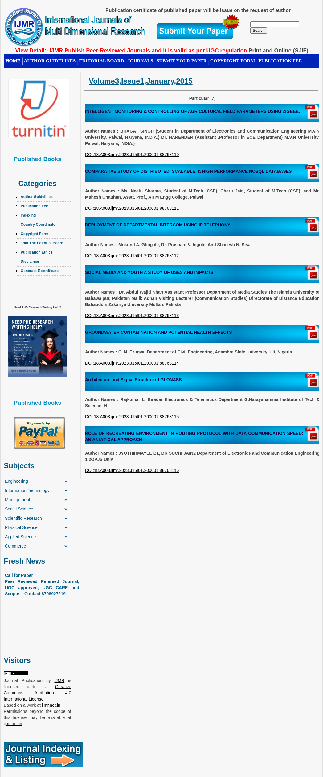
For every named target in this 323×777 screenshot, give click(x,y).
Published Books (37, 159)
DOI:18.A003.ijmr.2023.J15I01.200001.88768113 (132, 315)
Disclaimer (30, 261)
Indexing (28, 215)
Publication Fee (34, 206)
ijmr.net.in (51, 705)
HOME (13, 60)
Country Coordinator (39, 224)
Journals (140, 60)
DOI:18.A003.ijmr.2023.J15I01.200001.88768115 (132, 416)
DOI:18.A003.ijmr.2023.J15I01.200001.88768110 (132, 154)
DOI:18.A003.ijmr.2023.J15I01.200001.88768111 (132, 208)
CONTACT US (21, 70)
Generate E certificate (40, 271)
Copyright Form (232, 60)
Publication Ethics (37, 252)
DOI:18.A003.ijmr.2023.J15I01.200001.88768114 (132, 363)
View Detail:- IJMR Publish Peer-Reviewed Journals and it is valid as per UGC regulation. (132, 51)
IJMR (59, 680)
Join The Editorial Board (42, 243)
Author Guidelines (37, 197)
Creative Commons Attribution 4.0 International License (37, 692)
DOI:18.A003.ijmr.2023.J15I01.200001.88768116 (132, 470)
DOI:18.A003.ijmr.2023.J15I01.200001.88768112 (132, 255)
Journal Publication (23, 680)
